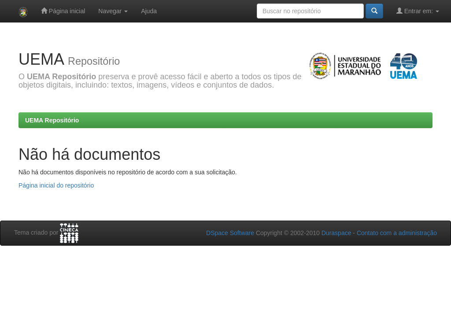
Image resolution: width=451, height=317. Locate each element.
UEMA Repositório (52, 120)
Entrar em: (417, 11)
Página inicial (63, 11)
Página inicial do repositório (56, 185)
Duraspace (336, 232)
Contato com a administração (397, 232)
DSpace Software (230, 232)
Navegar (113, 11)
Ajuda (149, 11)
